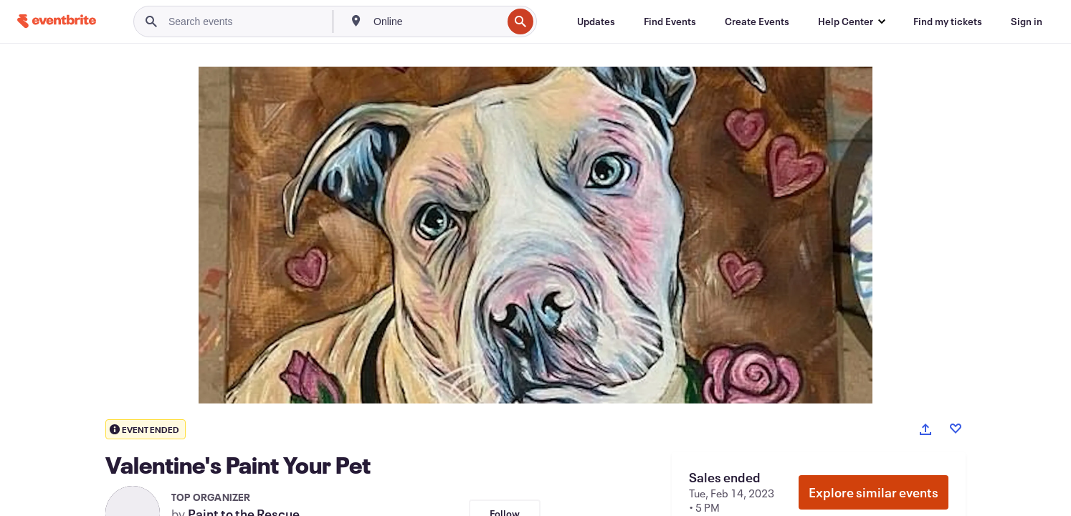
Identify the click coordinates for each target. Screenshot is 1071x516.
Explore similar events (873, 492)
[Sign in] (1026, 21)
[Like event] (956, 429)
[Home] (56, 21)
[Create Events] (757, 21)
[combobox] (436, 21)
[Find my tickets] (948, 21)
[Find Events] (670, 21)
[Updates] (596, 21)
